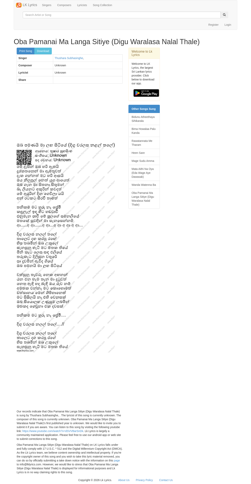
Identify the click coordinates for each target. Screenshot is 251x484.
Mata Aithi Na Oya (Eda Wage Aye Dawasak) (143, 172)
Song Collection (102, 5)
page (117, 460)
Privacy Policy (144, 480)
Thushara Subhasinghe (69, 58)
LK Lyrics (26, 5)
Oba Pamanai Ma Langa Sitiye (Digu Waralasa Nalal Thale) (143, 198)
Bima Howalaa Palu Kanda (144, 130)
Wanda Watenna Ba (144, 184)
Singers (46, 5)
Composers (64, 5)
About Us (124, 480)
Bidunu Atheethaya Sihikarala (143, 118)
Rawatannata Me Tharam (142, 142)
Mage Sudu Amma (143, 160)
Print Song (25, 51)
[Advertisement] (70, 115)
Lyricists (82, 5)
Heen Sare (138, 152)
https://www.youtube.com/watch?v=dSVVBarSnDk (52, 431)
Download (43, 51)
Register (213, 24)
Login (228, 24)
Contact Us (166, 480)
